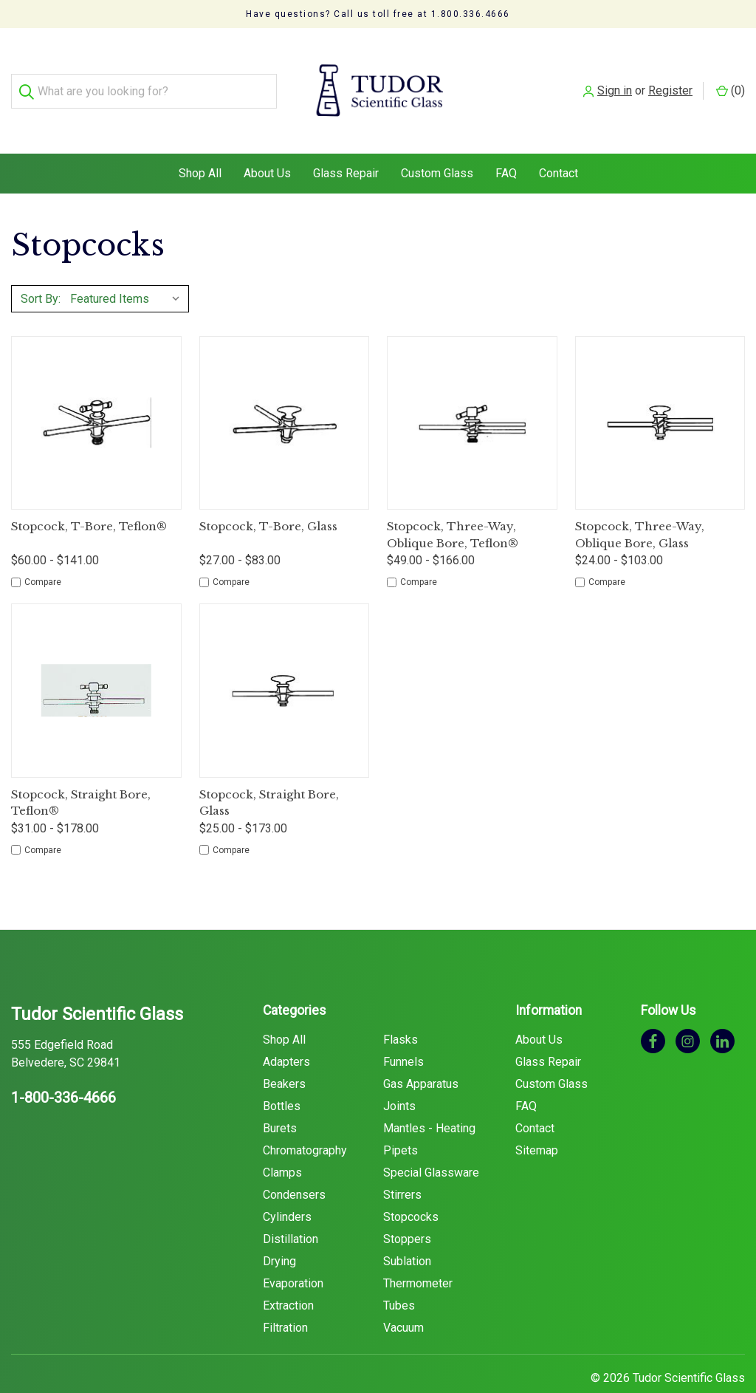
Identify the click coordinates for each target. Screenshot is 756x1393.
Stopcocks (411, 1187)
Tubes (399, 1276)
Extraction (288, 1276)
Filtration (285, 1298)
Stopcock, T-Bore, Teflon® (89, 497)
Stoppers (407, 1209)
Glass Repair (346, 144)
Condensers (294, 1165)
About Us (267, 144)
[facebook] (653, 1010)
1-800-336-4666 (63, 1068)
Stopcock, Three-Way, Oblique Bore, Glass (639, 505)
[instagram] (687, 1010)
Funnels (403, 1032)
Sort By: (41, 269)
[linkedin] (722, 1010)
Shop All (200, 144)
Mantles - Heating (429, 1099)
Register (670, 76)
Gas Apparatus (420, 1054)
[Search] (28, 76)
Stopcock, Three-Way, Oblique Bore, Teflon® (452, 505)
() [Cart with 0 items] (730, 76)
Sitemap (536, 1121)
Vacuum (403, 1298)
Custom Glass (437, 144)
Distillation (290, 1209)
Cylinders (287, 1187)
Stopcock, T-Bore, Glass (268, 497)
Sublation (407, 1232)
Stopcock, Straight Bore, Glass (269, 773)
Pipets (400, 1121)
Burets (280, 1099)
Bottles (281, 1076)
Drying (279, 1232)
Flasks (400, 1010)
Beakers (284, 1054)
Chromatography (305, 1121)
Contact (558, 144)
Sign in (614, 76)
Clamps (282, 1143)
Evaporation (293, 1254)
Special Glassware (431, 1143)
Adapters (286, 1032)
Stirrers (402, 1165)
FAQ (506, 144)
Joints (399, 1076)
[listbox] (128, 268)
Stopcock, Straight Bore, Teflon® (81, 773)
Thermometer (418, 1254)
